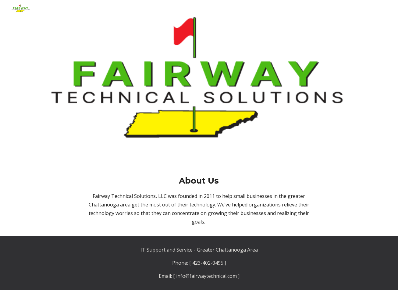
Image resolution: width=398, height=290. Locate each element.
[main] (199, 200)
